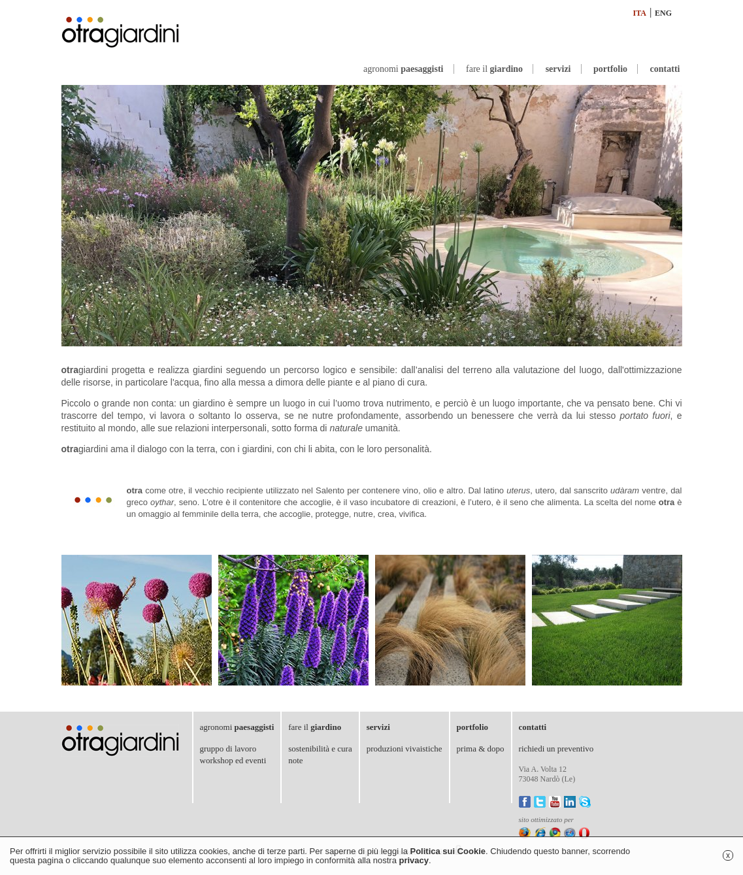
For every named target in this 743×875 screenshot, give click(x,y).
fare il (494, 69)
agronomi (403, 69)
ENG (663, 13)
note (295, 760)
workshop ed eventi (233, 760)
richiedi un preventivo (556, 748)
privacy (414, 860)
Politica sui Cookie (448, 851)
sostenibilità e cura (320, 748)
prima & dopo (480, 748)
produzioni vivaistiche (404, 748)
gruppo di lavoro (228, 748)
